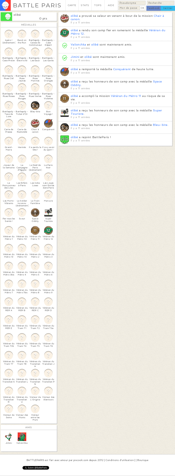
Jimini (75, 57)
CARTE (72, 5)
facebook (153, 8)
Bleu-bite (160, 125)
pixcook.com (80, 460)
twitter (167, 8)
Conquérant (122, 69)
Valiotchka (78, 44)
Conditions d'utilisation (120, 460)
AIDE (111, 5)
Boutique (142, 460)
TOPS (98, 5)
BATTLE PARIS (37, 5)
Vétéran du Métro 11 (126, 96)
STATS (85, 5)
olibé (17, 14)
